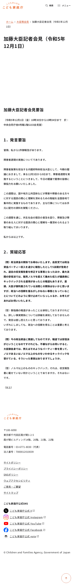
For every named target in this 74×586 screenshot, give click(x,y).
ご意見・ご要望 (12, 486)
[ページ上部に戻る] (66, 578)
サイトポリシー (12, 462)
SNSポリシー (11, 474)
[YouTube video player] (37, 73)
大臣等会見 (23, 21)
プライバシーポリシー (16, 468)
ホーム (9, 21)
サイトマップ (11, 492)
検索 (50, 5)
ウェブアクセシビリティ (17, 480)
